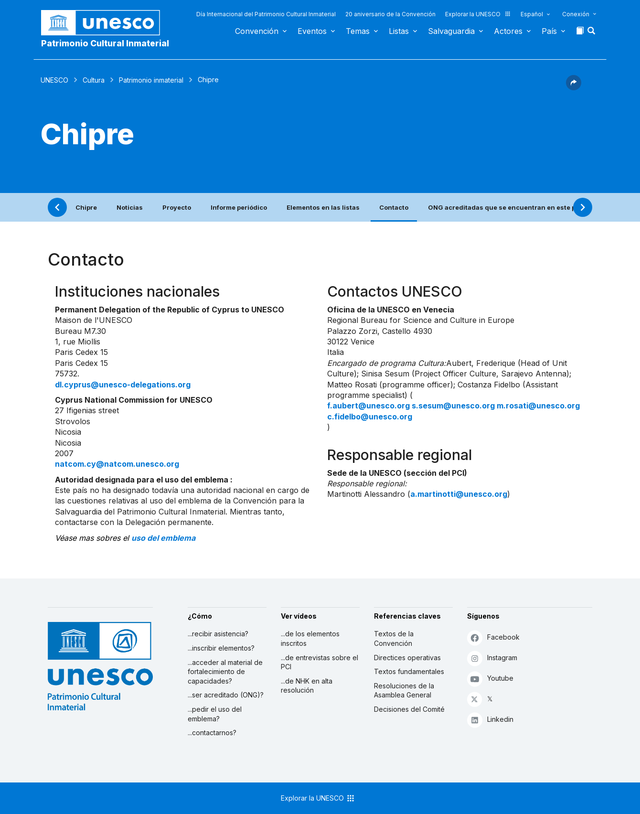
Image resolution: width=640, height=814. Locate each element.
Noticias (130, 207)
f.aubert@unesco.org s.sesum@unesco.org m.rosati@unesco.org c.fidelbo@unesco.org (453, 411)
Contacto (393, 207)
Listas (399, 31)
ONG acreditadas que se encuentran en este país (506, 207)
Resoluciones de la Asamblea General (404, 690)
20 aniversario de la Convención (390, 14)
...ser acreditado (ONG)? (226, 695)
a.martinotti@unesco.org (458, 494)
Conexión (575, 14)
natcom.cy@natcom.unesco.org (117, 464)
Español (532, 14)
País (549, 31)
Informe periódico (239, 207)
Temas (358, 31)
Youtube (490, 678)
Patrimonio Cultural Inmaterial (105, 43)
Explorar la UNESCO (478, 14)
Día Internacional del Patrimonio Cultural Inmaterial (266, 14)
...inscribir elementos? (221, 648)
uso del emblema (163, 538)
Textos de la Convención (394, 638)
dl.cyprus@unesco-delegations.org (123, 384)
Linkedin (490, 719)
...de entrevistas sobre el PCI (319, 662)
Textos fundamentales (409, 671)
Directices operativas (407, 657)
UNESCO (54, 80)
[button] (592, 33)
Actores (508, 31)
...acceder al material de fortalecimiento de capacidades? (225, 671)
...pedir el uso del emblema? (215, 714)
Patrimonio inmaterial (151, 80)
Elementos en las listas (323, 207)
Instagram (492, 658)
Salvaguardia (451, 31)
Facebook (493, 637)
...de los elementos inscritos (310, 638)
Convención (256, 31)
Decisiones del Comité (409, 709)
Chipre (86, 207)
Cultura (94, 80)
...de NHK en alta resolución (306, 686)
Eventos (312, 31)
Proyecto (176, 207)
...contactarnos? (212, 732)
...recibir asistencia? (218, 634)
